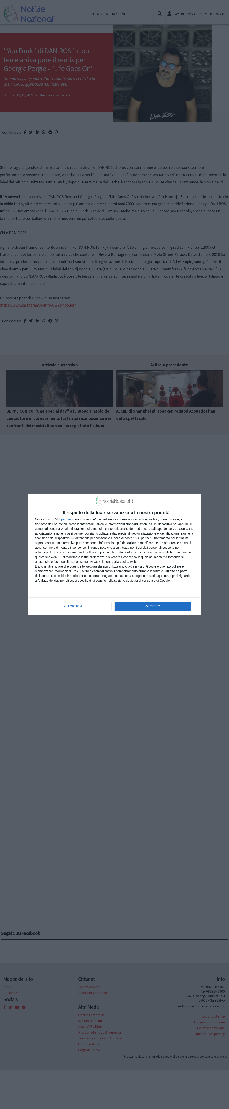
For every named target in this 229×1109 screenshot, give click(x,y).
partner (66, 519)
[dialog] (114, 554)
